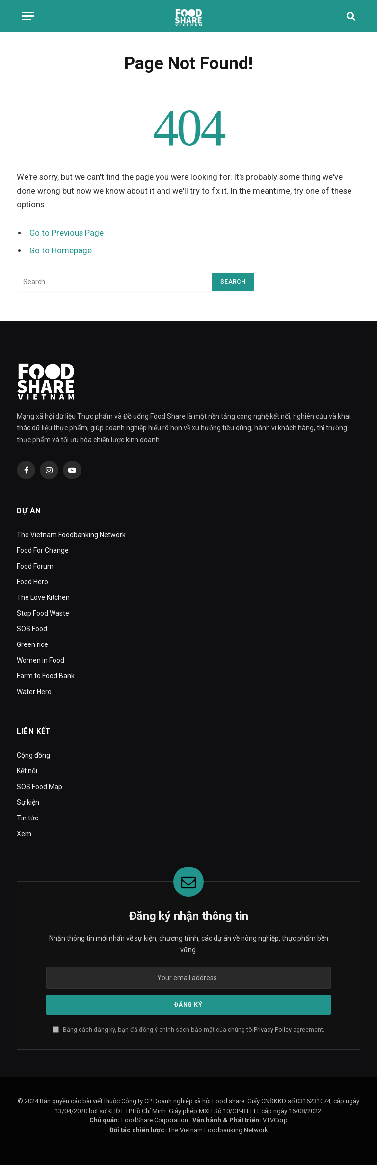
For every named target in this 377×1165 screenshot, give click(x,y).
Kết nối (27, 771)
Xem (24, 834)
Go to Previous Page (66, 233)
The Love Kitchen (43, 597)
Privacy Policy (273, 1029)
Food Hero (32, 582)
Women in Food (40, 660)
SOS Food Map (39, 787)
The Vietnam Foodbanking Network (71, 535)
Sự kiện (28, 802)
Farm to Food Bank (46, 676)
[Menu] (28, 16)
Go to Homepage (60, 250)
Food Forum (35, 566)
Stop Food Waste (43, 613)
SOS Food (32, 629)
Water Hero (34, 691)
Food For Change (43, 550)
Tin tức (27, 818)
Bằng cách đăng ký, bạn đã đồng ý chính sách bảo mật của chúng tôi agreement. (188, 1029)
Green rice (32, 644)
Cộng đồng (33, 755)
